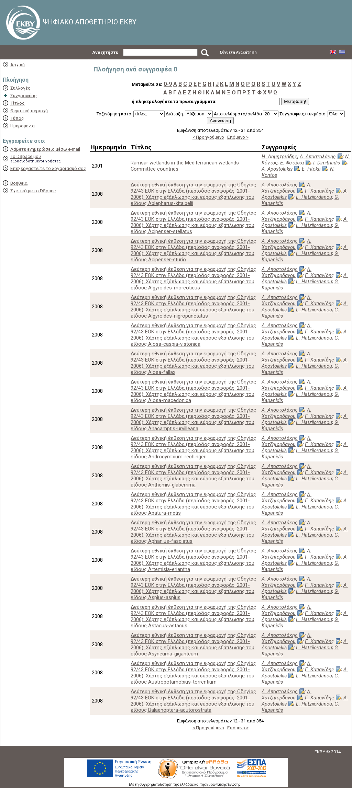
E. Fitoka (311, 169)
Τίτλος (17, 103)
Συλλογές (20, 88)
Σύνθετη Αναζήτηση (238, 52)
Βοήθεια (19, 183)
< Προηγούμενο (208, 137)
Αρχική (17, 64)
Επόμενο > (238, 137)
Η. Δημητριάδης (279, 156)
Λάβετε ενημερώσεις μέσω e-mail (45, 149)
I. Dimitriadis (326, 163)
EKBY (320, 751)
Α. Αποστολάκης (318, 156)
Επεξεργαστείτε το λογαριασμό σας (48, 168)
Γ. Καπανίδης (319, 191)
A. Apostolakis (277, 169)
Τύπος (17, 118)
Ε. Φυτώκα (292, 163)
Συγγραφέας (23, 95)
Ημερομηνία (22, 125)
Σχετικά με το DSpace (33, 190)
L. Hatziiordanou (314, 197)
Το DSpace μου (25, 156)
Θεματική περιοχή (29, 110)
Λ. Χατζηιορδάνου (286, 188)
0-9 (168, 84)
